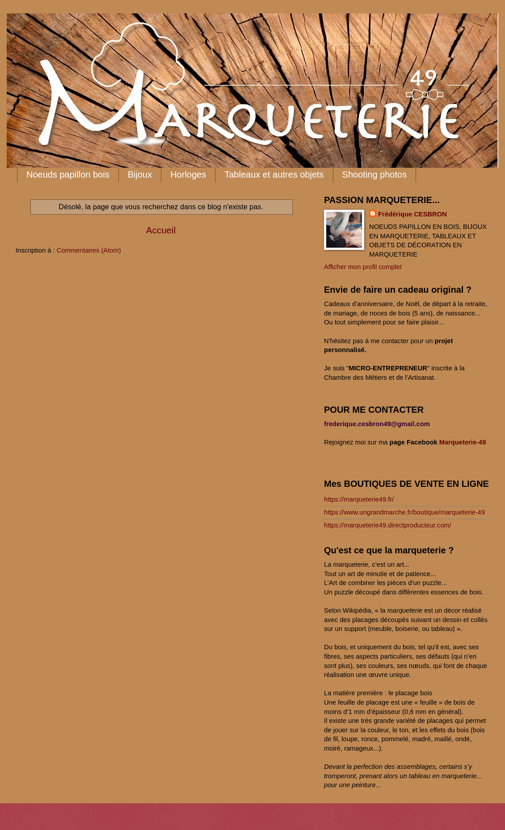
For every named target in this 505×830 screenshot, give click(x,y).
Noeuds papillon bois (67, 174)
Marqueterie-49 (462, 442)
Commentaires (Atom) (89, 250)
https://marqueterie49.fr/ (359, 499)
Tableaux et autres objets (274, 174)
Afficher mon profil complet (363, 266)
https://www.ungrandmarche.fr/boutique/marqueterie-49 (404, 512)
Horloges (188, 174)
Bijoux (140, 174)
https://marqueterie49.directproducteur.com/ (387, 525)
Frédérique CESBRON (412, 214)
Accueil (161, 230)
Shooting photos (374, 174)
